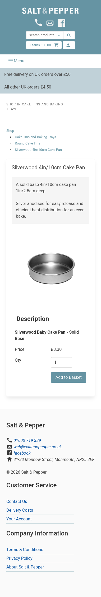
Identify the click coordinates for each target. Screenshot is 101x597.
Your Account (19, 518)
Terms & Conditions (24, 549)
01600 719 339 (27, 440)
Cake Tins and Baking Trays (35, 137)
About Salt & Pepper (25, 567)
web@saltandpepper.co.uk (37, 446)
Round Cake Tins (27, 143)
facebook (21, 453)
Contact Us (16, 501)
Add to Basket (69, 377)
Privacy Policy (19, 558)
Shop (10, 131)
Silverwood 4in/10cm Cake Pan (38, 150)
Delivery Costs (19, 510)
